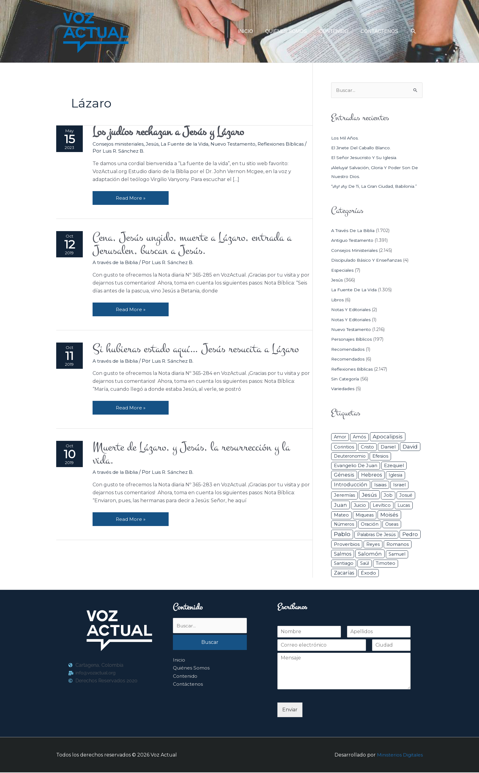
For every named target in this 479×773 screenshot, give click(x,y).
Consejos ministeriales (120, 144)
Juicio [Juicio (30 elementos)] (360, 505)
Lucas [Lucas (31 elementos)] (403, 505)
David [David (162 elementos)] (410, 447)
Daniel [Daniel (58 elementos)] (388, 447)
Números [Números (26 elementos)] (344, 524)
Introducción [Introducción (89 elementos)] (350, 485)
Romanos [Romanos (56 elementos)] (397, 544)
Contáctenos (188, 685)
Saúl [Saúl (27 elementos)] (364, 563)
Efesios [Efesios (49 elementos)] (380, 456)
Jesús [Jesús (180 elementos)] (369, 495)
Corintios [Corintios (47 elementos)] (344, 447)
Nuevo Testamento (239, 144)
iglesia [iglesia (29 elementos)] (395, 475)
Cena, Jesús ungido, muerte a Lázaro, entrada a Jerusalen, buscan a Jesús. (199, 246)
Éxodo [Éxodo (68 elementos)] (368, 573)
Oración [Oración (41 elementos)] (369, 524)
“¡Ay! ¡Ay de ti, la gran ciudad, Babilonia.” (376, 186)
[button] (413, 31)
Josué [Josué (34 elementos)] (405, 495)
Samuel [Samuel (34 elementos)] (397, 554)
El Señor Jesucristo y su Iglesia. (365, 158)
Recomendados (349, 349)
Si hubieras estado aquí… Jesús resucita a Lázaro (202, 352)
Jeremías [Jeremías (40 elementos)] (344, 495)
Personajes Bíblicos (353, 340)
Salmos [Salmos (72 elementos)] (342, 554)
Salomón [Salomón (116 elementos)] (370, 554)
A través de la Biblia (117, 265)
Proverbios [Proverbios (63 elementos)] (347, 544)
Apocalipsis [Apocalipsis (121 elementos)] (388, 437)
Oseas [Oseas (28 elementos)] (391, 524)
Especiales (342, 270)
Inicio (179, 661)
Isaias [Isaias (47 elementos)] (380, 485)
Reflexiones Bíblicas (353, 369)
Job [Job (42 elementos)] (388, 495)
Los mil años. (345, 138)
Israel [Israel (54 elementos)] (399, 485)
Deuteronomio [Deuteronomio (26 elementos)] (350, 456)
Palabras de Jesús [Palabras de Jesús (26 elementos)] (376, 535)
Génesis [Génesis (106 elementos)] (344, 475)
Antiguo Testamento (354, 241)
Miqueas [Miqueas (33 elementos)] (365, 515)
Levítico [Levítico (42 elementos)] (382, 505)
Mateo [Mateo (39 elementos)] (341, 515)
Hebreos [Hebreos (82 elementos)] (371, 475)
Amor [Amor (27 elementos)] (340, 437)
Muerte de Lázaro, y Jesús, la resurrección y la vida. (198, 458)
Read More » (132, 196)
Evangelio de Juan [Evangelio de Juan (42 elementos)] (355, 466)
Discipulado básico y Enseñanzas (367, 260)
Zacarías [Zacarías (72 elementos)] (344, 573)
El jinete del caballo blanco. (363, 148)
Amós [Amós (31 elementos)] (359, 437)
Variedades (343, 389)
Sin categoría (346, 379)
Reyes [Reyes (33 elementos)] (373, 544)
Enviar (290, 710)
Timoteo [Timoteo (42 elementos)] (385, 563)
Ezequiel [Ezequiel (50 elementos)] (394, 466)
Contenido (186, 677)
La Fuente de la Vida (189, 144)
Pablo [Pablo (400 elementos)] (342, 534)
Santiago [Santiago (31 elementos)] (343, 563)
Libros (338, 300)
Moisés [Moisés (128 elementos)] (389, 515)
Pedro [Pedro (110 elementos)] (410, 535)
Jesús (155, 144)
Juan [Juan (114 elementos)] (340, 505)
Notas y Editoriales (351, 310)
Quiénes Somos (192, 669)
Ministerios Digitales (399, 755)
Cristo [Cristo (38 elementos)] (367, 447)
